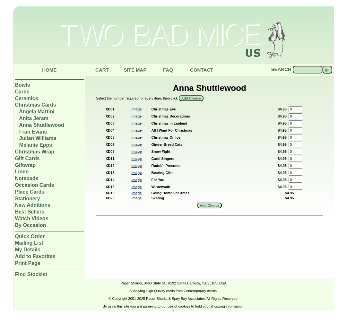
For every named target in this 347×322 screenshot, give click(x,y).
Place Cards (30, 192)
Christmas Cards (35, 105)
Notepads (27, 178)
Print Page (27, 263)
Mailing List (29, 243)
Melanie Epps (35, 145)
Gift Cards (27, 158)
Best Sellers (30, 211)
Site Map (135, 70)
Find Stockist (31, 274)
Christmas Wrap (34, 151)
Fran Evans (33, 132)
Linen (22, 171)
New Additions (33, 205)
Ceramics (26, 98)
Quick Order (30, 236)
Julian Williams (37, 138)
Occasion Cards (34, 185)
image (137, 109)
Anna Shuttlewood (41, 125)
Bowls (22, 85)
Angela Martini (36, 111)
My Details (27, 249)
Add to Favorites (35, 256)
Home (49, 70)
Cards (22, 91)
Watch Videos (31, 218)
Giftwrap (25, 165)
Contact (201, 70)
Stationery (27, 198)
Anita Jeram (33, 118)
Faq (168, 70)
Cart (102, 70)
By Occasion (30, 225)
